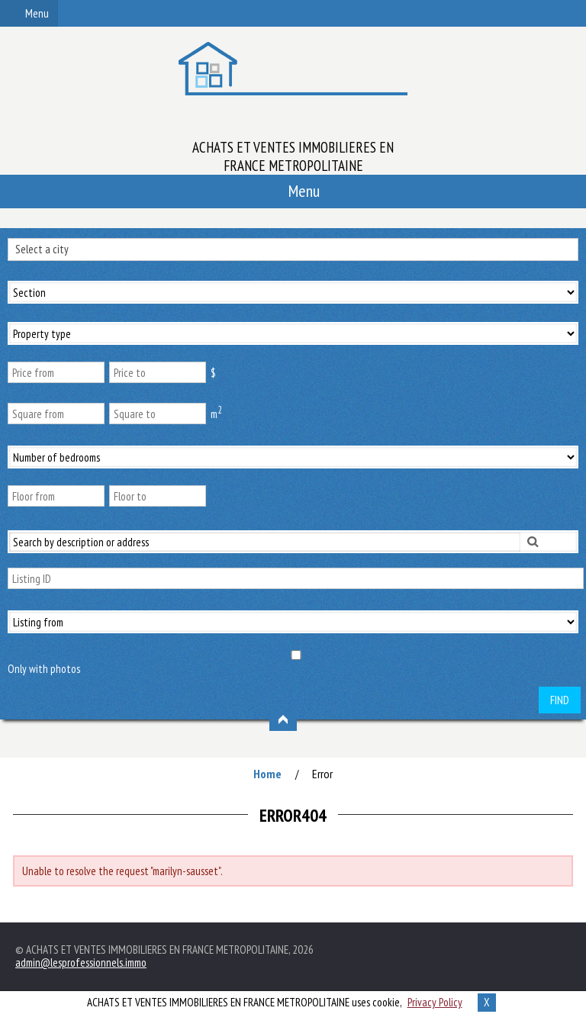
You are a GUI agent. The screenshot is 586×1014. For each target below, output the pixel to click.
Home (267, 773)
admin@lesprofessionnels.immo (80, 962)
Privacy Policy (434, 1002)
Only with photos (44, 669)
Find (559, 700)
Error (322, 773)
